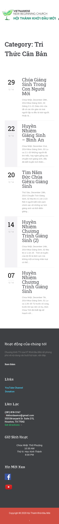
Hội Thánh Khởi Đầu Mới (38, 513)
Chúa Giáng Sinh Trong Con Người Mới (34, 86)
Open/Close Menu (6, 9)
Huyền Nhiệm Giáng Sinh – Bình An (34, 133)
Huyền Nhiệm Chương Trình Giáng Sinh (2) (35, 231)
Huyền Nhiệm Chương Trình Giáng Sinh (35, 282)
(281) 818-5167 (12, 412)
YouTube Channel (14, 387)
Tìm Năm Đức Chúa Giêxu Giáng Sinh (35, 179)
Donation (9, 391)
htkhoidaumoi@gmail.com (20, 415)
